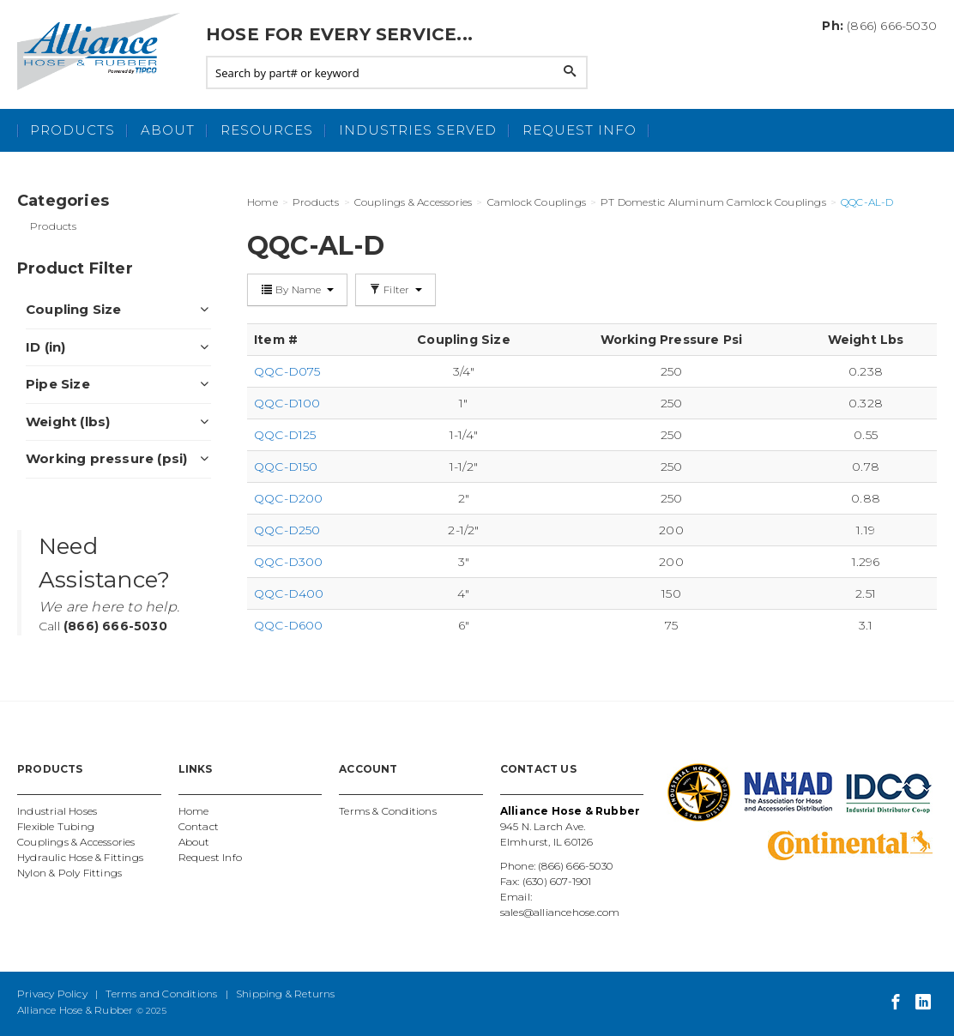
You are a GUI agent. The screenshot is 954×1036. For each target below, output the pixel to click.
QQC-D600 (288, 625)
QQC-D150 (286, 466)
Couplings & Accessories (76, 841)
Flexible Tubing (55, 826)
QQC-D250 (287, 530)
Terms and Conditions (161, 993)
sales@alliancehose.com (559, 912)
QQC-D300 (288, 561)
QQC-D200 (288, 498)
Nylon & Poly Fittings (69, 872)
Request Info (579, 130)
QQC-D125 (285, 435)
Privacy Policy (52, 993)
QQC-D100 (287, 403)
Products (72, 130)
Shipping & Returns (285, 993)
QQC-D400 (289, 593)
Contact (198, 826)
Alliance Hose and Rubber (103, 51)
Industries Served (418, 130)
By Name (297, 289)
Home (193, 810)
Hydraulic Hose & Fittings (80, 857)
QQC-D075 (287, 371)
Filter (395, 289)
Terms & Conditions (388, 810)
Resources (266, 130)
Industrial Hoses (57, 810)
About (168, 130)
